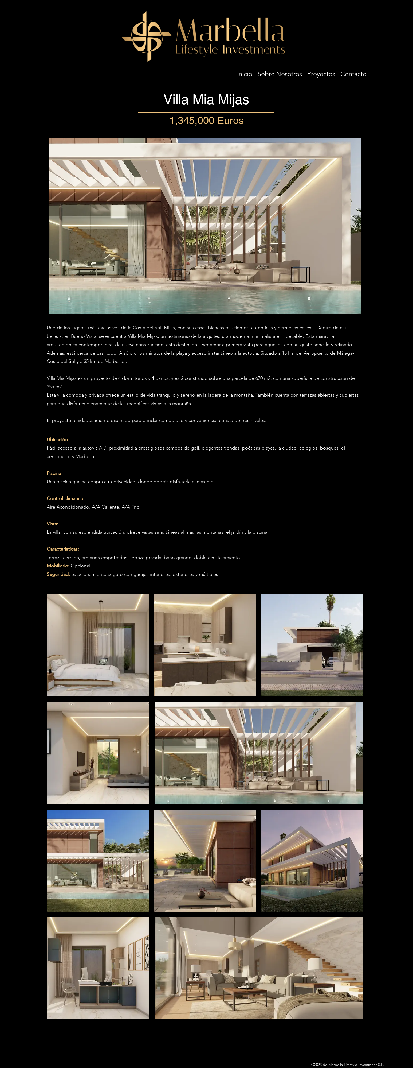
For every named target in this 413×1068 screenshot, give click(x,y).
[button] (321, 72)
